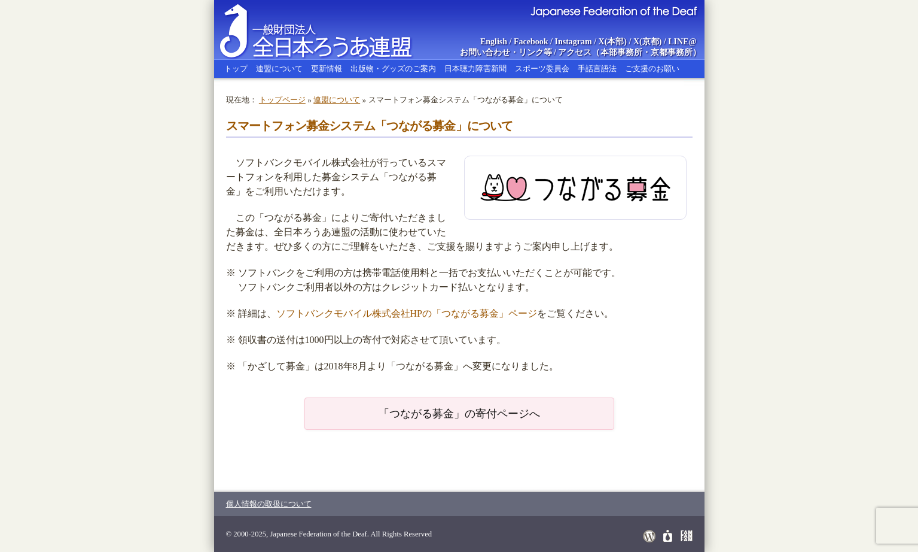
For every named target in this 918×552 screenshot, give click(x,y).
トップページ (282, 99)
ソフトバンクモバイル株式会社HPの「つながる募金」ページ (406, 313)
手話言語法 (597, 68)
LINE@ (682, 41)
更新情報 (326, 68)
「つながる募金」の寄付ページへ (459, 414)
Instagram (572, 41)
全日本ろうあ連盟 (327, 30)
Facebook (531, 41)
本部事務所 (621, 52)
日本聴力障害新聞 (475, 68)
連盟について (279, 68)
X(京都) (647, 41)
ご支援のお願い (652, 68)
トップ (236, 68)
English (493, 41)
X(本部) (613, 41)
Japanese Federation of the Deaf (613, 11)
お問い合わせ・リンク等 (506, 52)
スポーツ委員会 (542, 68)
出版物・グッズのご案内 (393, 68)
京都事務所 (672, 52)
